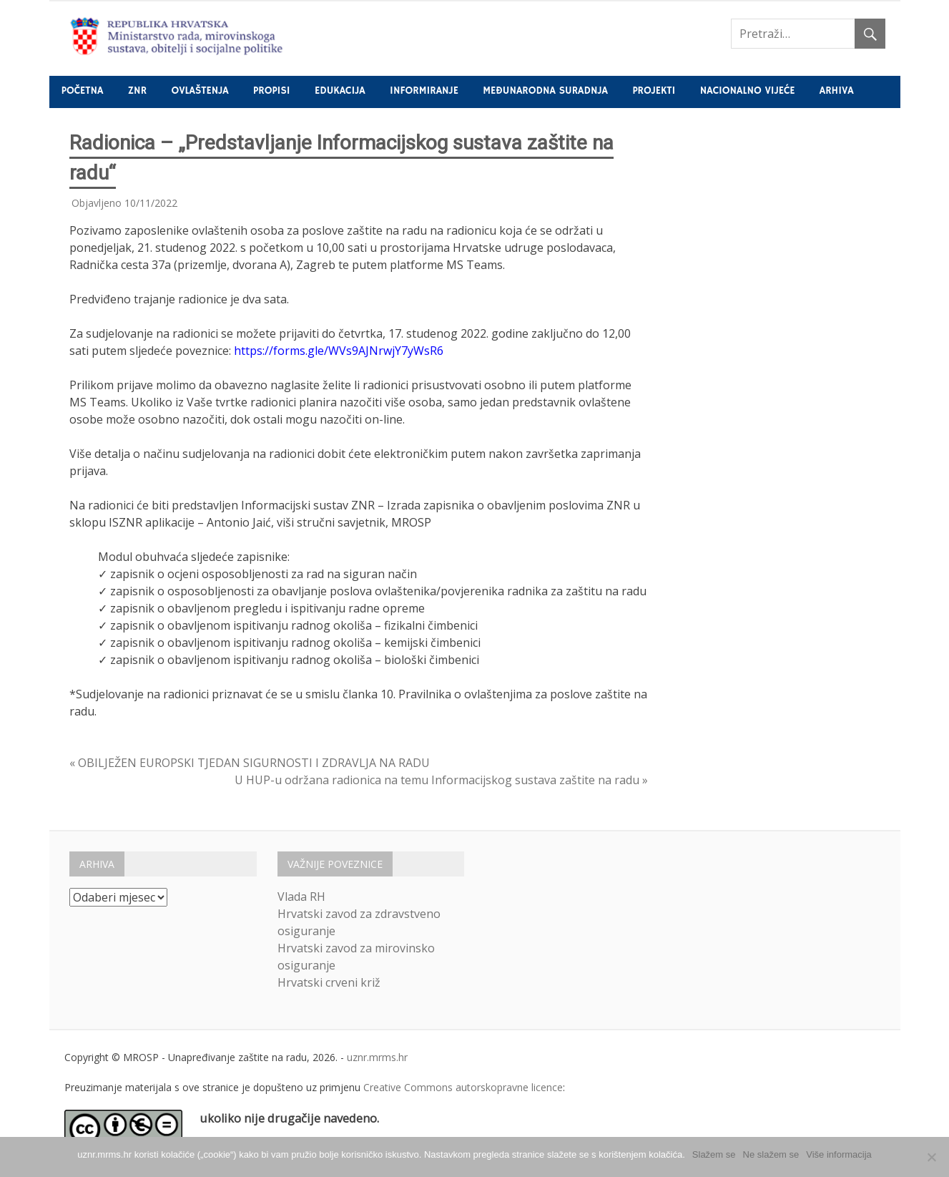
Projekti (653, 90)
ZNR (137, 90)
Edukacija (340, 90)
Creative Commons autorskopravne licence (463, 1087)
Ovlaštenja (199, 90)
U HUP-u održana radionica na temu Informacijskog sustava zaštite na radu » (441, 780)
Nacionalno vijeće (747, 90)
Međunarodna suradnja (545, 90)
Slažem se (714, 1154)
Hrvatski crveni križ (328, 982)
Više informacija (839, 1154)
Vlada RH (301, 896)
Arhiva (837, 90)
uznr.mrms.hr (377, 1057)
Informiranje (424, 90)
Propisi (271, 90)
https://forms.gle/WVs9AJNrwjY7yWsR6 (338, 350)
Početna (83, 90)
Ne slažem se (771, 1154)
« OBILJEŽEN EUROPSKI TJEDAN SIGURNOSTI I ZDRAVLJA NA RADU (249, 763)
